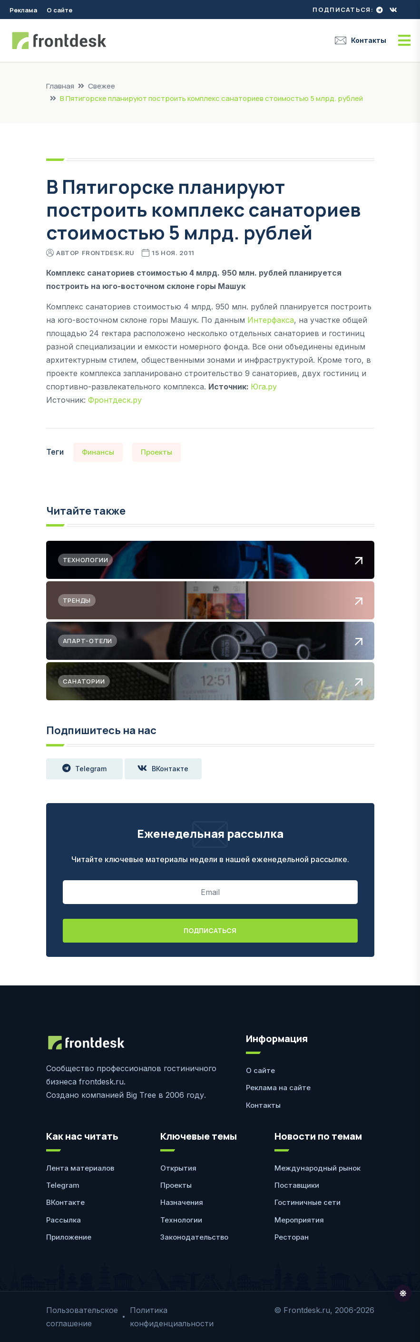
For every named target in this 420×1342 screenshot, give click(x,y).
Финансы (98, 452)
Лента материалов (80, 1168)
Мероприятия (299, 1219)
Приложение (68, 1237)
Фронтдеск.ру (115, 400)
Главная (60, 86)
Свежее (101, 86)
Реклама (23, 10)
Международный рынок (317, 1168)
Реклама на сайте (278, 1087)
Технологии (181, 1219)
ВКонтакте (163, 769)
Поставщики (296, 1185)
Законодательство (194, 1237)
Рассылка (63, 1219)
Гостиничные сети (307, 1202)
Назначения (181, 1202)
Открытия (178, 1168)
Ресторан (291, 1237)
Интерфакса (270, 320)
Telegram (84, 769)
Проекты (156, 452)
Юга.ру (264, 386)
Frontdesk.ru (108, 253)
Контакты (360, 40)
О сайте (59, 10)
